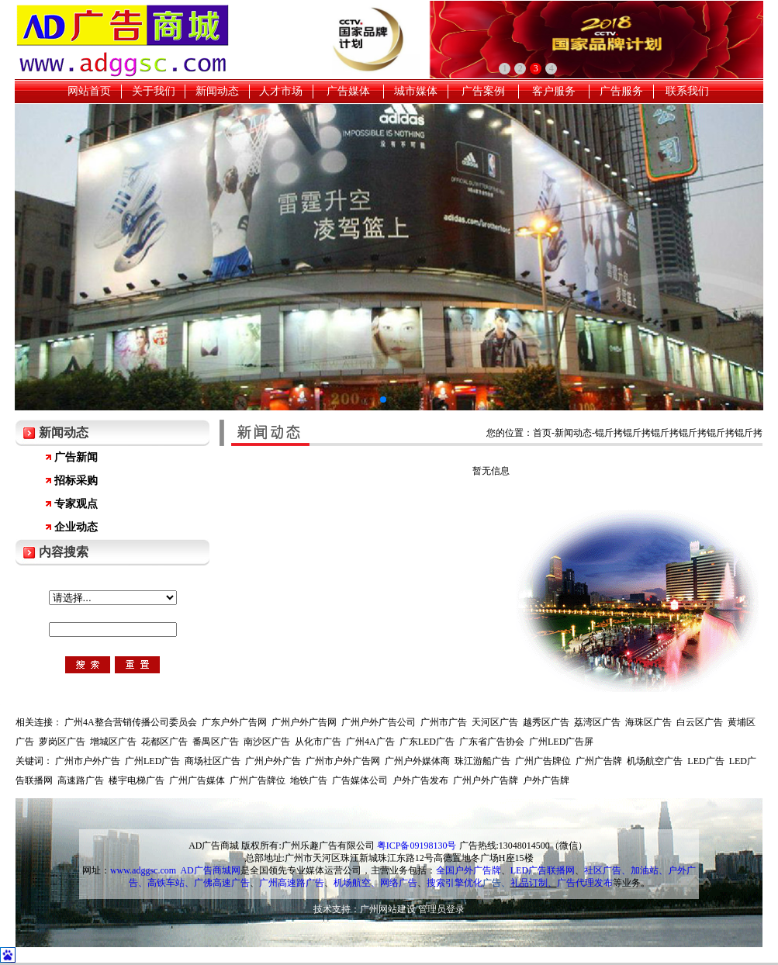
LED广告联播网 (542, 870)
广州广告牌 (599, 761)
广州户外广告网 (304, 722)
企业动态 (76, 527)
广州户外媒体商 (417, 761)
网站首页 (89, 91)
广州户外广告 (273, 761)
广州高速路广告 (291, 882)
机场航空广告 (655, 761)
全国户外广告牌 (468, 870)
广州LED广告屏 (561, 741)
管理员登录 (441, 909)
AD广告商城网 (210, 870)
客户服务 (554, 91)
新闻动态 (217, 91)
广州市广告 (443, 722)
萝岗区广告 (62, 741)
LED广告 (705, 761)
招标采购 (76, 480)
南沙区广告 (267, 741)
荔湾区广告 (597, 722)
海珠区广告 (648, 722)
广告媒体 (348, 91)
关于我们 (153, 91)
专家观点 (76, 504)
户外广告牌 (546, 780)
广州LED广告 (152, 761)
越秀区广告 (546, 722)
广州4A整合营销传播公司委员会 (130, 722)
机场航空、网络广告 (375, 882)
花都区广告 (164, 741)
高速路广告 (80, 780)
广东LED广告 (427, 741)
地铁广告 (308, 780)
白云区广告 (699, 722)
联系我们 (687, 91)
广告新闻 (76, 457)
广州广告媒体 (197, 780)
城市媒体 (415, 91)
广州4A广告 (370, 741)
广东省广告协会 (491, 741)
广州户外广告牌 (485, 780)
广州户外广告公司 (378, 722)
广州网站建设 (388, 909)
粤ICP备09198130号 (417, 845)
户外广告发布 (420, 780)
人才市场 (281, 91)
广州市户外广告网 (343, 761)
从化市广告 (318, 741)
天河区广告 (495, 722)
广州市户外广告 (87, 761)
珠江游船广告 (482, 761)
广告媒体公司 (360, 780)
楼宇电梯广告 (136, 780)
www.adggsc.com (143, 870)
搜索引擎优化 (454, 882)
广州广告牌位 (543, 761)
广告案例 (483, 91)
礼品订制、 (533, 882)
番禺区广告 (215, 741)
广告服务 (621, 91)
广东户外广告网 (234, 722)
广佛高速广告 (222, 882)
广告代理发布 (585, 882)
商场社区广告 (212, 761)
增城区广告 (113, 741)
